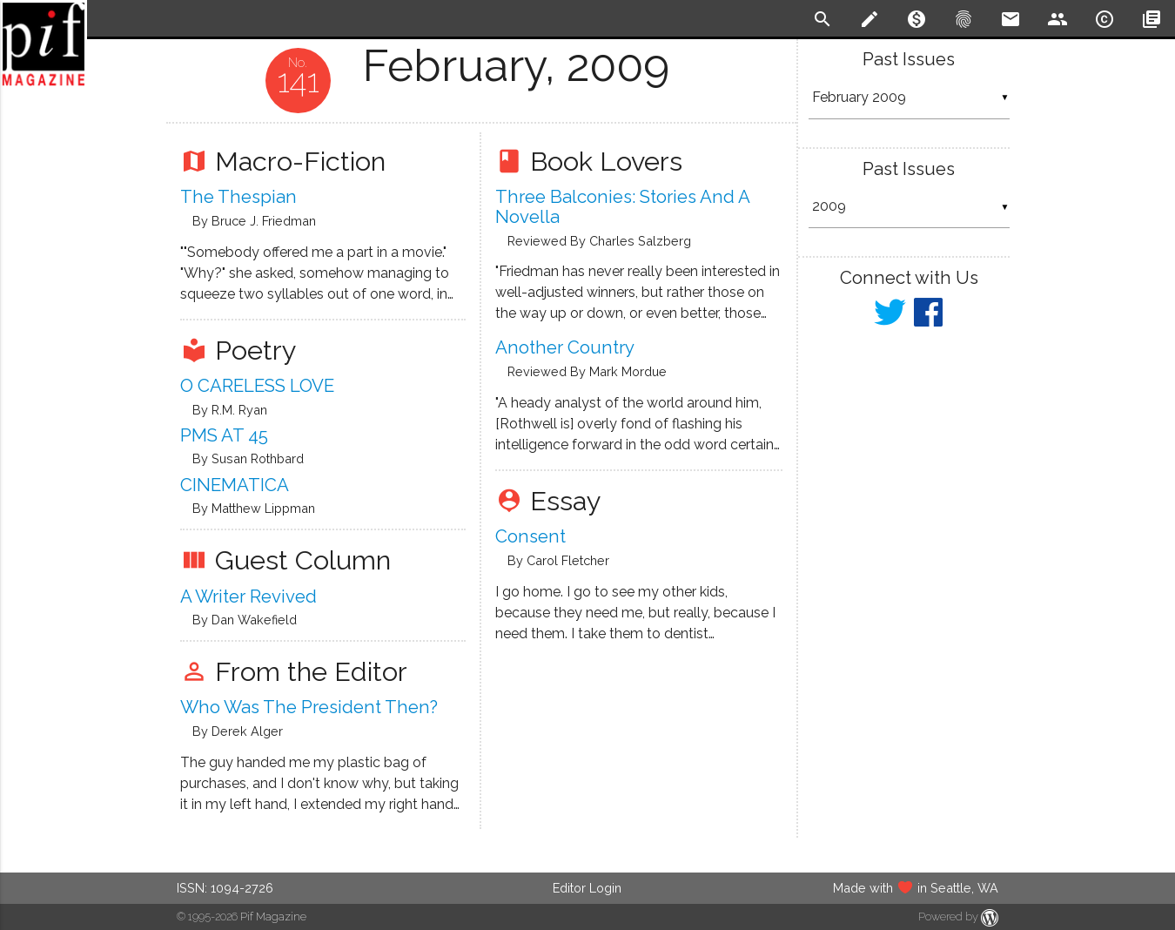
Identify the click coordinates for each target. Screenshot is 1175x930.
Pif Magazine (273, 916)
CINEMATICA (234, 485)
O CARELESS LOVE (257, 385)
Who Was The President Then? (309, 707)
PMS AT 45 (224, 435)
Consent (530, 536)
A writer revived (248, 596)
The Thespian (238, 196)
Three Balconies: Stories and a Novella (622, 206)
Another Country (564, 347)
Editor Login (587, 887)
